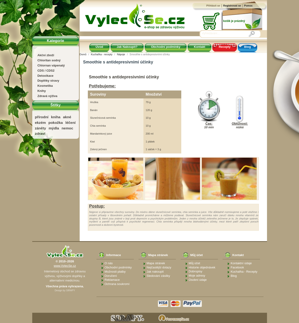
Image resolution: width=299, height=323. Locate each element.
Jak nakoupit (155, 271)
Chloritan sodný (49, 60)
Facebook (237, 267)
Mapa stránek (156, 263)
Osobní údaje (198, 279)
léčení (70, 123)
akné (67, 117)
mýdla (54, 128)
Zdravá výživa (47, 96)
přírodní (41, 117)
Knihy (41, 91)
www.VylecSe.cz (65, 265)
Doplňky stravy (48, 80)
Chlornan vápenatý (51, 65)
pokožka (55, 123)
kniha (55, 117)
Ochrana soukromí (117, 284)
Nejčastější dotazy (159, 267)
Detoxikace (45, 75)
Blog (247, 47)
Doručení (111, 276)
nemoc (67, 128)
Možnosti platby (115, 271)
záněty (40, 128)
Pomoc (248, 5)
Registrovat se (232, 5)
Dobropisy (196, 271)
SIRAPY (70, 290)
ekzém (40, 123)
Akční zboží (45, 55)
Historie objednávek (202, 267)
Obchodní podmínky (165, 47)
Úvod (99, 47)
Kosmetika (45, 85)
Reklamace (112, 279)
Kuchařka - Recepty (244, 271)
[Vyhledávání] (225, 33)
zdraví (40, 133)
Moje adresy (197, 275)
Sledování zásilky (158, 276)
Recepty (225, 47)
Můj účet (194, 263)
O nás (109, 263)
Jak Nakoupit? (127, 47)
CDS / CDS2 (45, 70)
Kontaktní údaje (241, 263)
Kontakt (199, 47)
